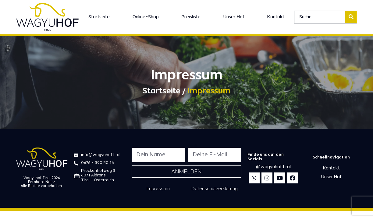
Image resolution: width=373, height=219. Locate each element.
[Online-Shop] (146, 17)
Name (136, 146)
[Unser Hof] (233, 17)
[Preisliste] (191, 17)
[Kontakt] (275, 17)
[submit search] (351, 17)
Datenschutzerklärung (214, 189)
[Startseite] (99, 17)
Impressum (158, 189)
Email (192, 146)
